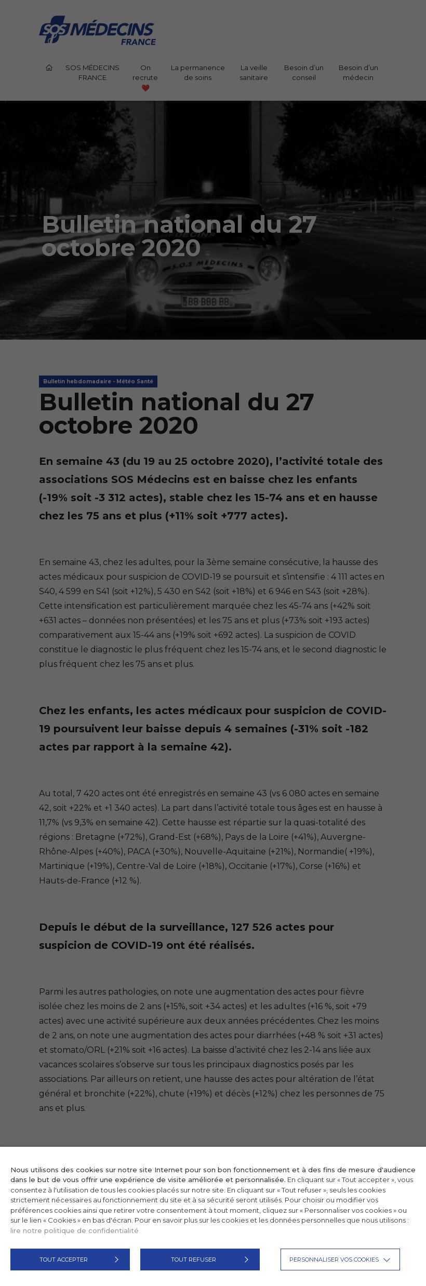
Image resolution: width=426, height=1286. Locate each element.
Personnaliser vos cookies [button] (334, 1259)
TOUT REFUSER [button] (193, 1259)
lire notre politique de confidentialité (74, 1230)
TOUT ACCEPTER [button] (63, 1259)
